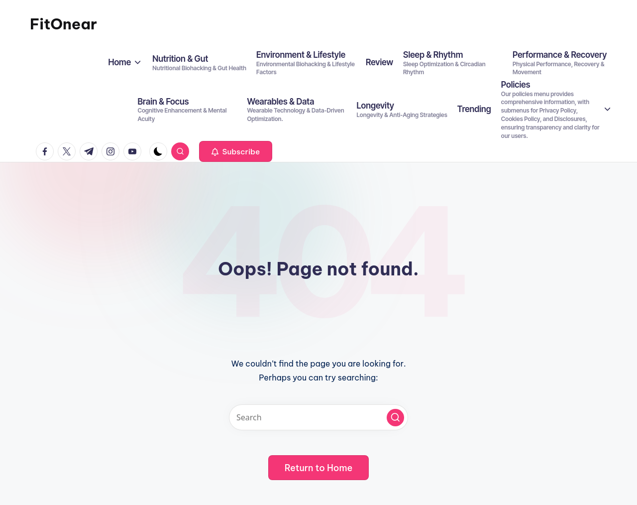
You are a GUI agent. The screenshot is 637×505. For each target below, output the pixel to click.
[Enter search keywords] (318, 417)
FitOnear (63, 23)
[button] (235, 151)
